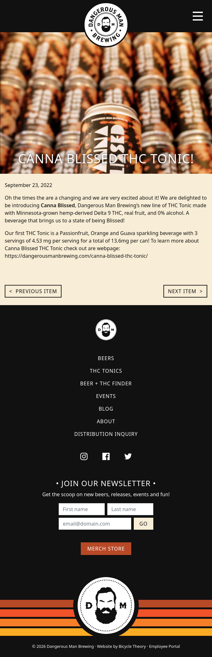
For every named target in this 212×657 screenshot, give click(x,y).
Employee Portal (164, 646)
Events (106, 396)
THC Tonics (106, 370)
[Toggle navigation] (198, 16)
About (106, 421)
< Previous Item (33, 291)
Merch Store (106, 548)
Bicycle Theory (132, 646)
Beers (106, 358)
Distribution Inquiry (106, 434)
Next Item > (185, 291)
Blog (106, 408)
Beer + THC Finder (106, 383)
